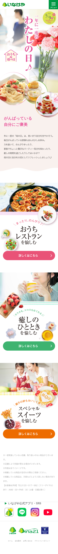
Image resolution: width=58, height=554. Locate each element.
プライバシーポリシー (42, 541)
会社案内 (18, 541)
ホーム (10, 541)
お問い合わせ (27, 541)
